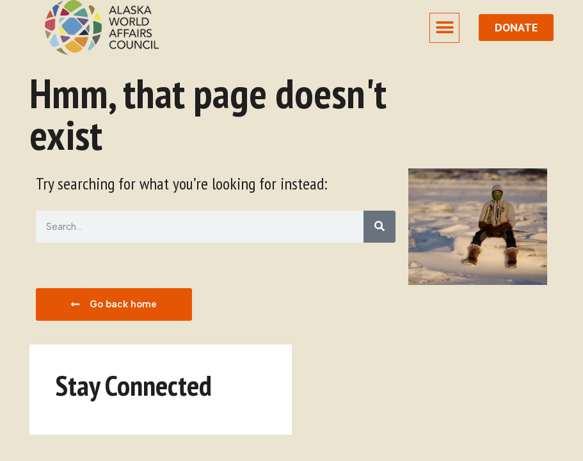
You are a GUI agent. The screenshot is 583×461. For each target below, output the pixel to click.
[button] (444, 28)
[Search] (379, 227)
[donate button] (516, 27)
